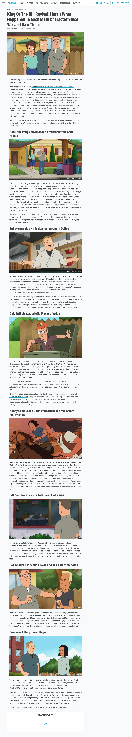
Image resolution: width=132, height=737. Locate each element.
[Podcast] (112, 3)
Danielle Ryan (13, 29)
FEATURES (76, 3)
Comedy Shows (21, 10)
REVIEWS (54, 3)
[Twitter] (94, 3)
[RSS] (108, 3)
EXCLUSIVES (65, 3)
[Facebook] (90, 3)
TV (37, 3)
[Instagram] (101, 3)
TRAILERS (44, 3)
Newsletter (123, 3)
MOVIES (30, 3)
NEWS (22, 3)
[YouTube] (97, 3)
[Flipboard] (104, 3)
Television (11, 10)
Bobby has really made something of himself (58, 276)
